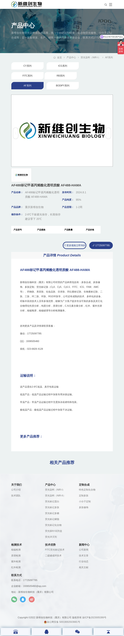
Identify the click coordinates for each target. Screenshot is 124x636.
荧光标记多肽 (52, 507)
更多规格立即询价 (74, 245)
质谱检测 (16, 555)
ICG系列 (62, 66)
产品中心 (71, 57)
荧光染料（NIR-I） (90, 57)
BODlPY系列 (63, 85)
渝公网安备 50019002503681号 (62, 622)
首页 (57, 57)
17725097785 (101, 245)
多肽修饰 (83, 507)
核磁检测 (16, 549)
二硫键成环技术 (53, 555)
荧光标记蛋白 (52, 501)
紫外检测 (16, 561)
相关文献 (83, 567)
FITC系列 (28, 75)
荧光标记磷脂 (52, 519)
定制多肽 (83, 495)
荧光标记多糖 (52, 513)
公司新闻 (83, 549)
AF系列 (109, 57)
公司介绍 (16, 489)
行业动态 (83, 561)
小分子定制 (85, 501)
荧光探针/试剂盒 (53, 531)
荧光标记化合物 (53, 525)
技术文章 (83, 555)
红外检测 (16, 567)
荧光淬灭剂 (51, 537)
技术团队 (16, 495)
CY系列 (27, 66)
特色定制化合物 (87, 489)
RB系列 (61, 75)
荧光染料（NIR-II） (55, 495)
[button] (108, 133)
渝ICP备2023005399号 (94, 617)
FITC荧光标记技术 (55, 549)
